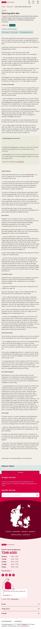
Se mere (20, 472)
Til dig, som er (6, 609)
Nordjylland (32, 531)
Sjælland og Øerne (16, 534)
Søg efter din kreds (8, 490)
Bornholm (8, 531)
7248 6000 (9, 552)
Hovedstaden (16, 531)
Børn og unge (5, 32)
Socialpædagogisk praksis (26, 32)
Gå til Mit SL (7, 595)
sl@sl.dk (24, 624)
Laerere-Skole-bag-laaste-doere (23, 6)
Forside (3, 6)
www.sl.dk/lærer (20, 161)
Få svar (4, 604)
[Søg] (29, 2)
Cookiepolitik (18, 621)
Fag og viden (10, 6)
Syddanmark (26, 534)
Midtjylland (24, 531)
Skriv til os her (14, 599)
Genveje (4, 613)
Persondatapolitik (6, 621)
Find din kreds (7, 571)
